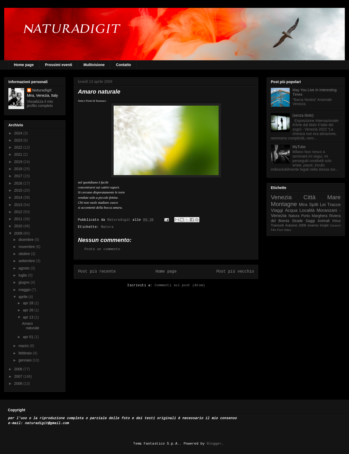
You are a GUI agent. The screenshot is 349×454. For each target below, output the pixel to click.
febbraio (25, 353)
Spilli (313, 204)
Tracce (334, 204)
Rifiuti (336, 221)
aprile (23, 297)
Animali (324, 221)
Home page (24, 65)
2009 (18, 233)
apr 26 (28, 310)
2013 (18, 205)
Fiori (280, 229)
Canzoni (335, 225)
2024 (18, 133)
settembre (27, 261)
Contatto (123, 65)
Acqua (291, 210)
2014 (18, 197)
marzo (24, 346)
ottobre (24, 254)
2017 (18, 176)
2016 (18, 183)
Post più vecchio (235, 271)
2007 (18, 376)
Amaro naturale (30, 325)
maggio (24, 290)
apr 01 (28, 337)
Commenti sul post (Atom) (180, 285)
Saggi (310, 221)
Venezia (281, 197)
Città (309, 197)
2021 (18, 154)
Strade (297, 221)
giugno (24, 282)
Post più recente (97, 271)
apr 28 (28, 303)
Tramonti (277, 225)
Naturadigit (120, 220)
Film (273, 229)
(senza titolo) (303, 115)
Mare (334, 197)
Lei (323, 204)
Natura (107, 227)
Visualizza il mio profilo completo (40, 103)
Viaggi (277, 210)
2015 (18, 190)
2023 (18, 140)
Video (287, 229)
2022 (18, 147)
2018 (18, 169)
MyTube (299, 147)
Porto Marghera (314, 216)
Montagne (284, 204)
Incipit (324, 225)
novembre (27, 247)
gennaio (25, 360)
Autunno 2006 (295, 225)
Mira (303, 204)
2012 (18, 212)
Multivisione (94, 65)
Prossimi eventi (58, 65)
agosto (24, 268)
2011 (18, 219)
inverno (313, 225)
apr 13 (28, 317)
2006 (18, 383)
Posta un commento (102, 249)
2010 (18, 226)
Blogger (214, 444)
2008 (18, 369)
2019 (18, 162)
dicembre (26, 239)
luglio (23, 275)
